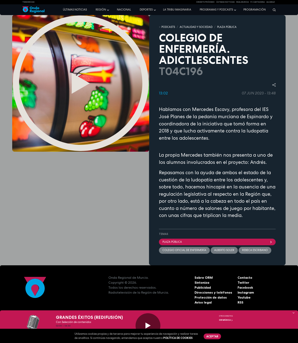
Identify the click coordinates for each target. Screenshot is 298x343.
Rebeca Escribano (255, 250)
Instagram (246, 292)
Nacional (124, 9)
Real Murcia (242, 2)
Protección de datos (211, 297)
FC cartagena (257, 2)
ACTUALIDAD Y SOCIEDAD (196, 27)
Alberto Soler (224, 250)
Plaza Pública (217, 242)
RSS (240, 302)
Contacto (245, 277)
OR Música (226, 320)
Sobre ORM (204, 277)
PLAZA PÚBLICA (227, 27)
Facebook (245, 287)
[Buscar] (273, 9)
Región (101, 9)
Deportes (146, 9)
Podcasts (168, 27)
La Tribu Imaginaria (177, 9)
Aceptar (212, 336)
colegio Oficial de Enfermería (184, 250)
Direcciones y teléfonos (213, 292)
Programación (254, 9)
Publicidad (203, 287)
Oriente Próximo (205, 2)
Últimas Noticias (225, 2)
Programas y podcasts (216, 9)
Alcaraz (270, 2)
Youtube (244, 297)
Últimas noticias (75, 9)
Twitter (243, 282)
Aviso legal (203, 302)
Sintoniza (202, 282)
